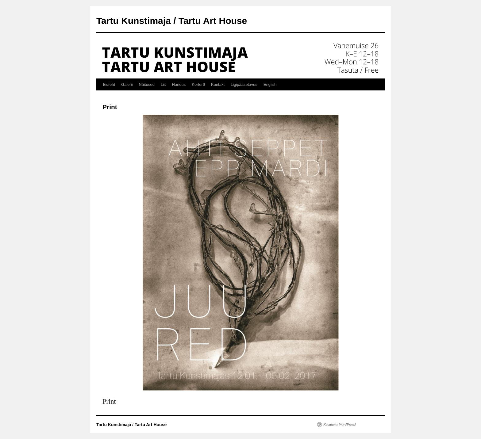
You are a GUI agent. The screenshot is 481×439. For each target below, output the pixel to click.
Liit (163, 84)
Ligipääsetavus (244, 84)
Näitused (147, 84)
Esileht (109, 84)
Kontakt (218, 84)
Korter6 (198, 84)
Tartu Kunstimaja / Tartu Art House (171, 21)
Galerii (127, 84)
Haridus (179, 84)
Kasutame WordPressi (339, 424)
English (270, 84)
